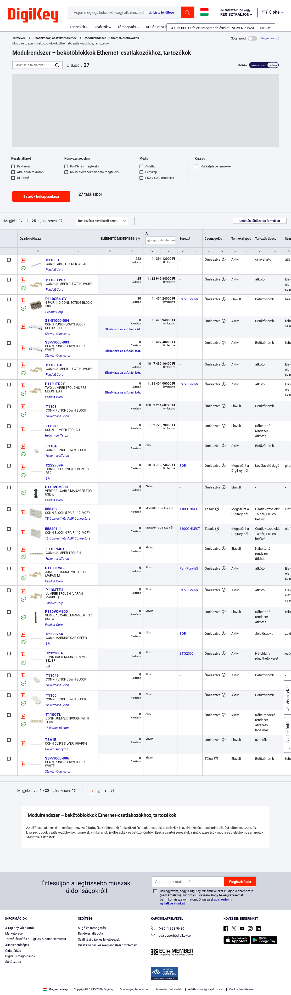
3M (48, 478)
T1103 (51, 406)
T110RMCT (55, 549)
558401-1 (53, 529)
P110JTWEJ (55, 568)
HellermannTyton (57, 416)
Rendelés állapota (90, 933)
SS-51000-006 (57, 758)
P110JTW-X (56, 280)
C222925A (54, 634)
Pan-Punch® (189, 299)
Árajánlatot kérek (160, 27)
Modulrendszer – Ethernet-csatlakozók (112, 38)
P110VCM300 (56, 487)
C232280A (54, 653)
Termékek (77, 27)
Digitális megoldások (20, 956)
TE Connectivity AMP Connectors (67, 518)
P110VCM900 (56, 611)
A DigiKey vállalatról (19, 928)
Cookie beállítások (241, 989)
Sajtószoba (13, 962)
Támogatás (126, 27)
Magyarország (55, 989)
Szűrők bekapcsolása (41, 196)
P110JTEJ (54, 590)
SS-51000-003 (57, 342)
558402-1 (53, 509)
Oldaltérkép (13, 951)
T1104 (51, 446)
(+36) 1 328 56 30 (167, 928)
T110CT (51, 426)
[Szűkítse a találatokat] (33, 65)
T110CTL (53, 714)
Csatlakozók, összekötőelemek (54, 38)
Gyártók (101, 27)
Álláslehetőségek (17, 945)
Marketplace (14, 933)
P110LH (52, 260)
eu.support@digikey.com (172, 936)
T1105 (51, 695)
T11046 (52, 675)
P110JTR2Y (55, 384)
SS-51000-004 (57, 320)
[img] (33, 15)
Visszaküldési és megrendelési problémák (107, 945)
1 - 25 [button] (31, 221)
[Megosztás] (270, 38)
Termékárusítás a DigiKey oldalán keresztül (35, 939)
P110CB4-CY (56, 299)
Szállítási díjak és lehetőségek (99, 939)
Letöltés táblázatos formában (259, 221)
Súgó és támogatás (92, 928)
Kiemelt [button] (103, 221)
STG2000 (186, 653)
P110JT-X (54, 365)
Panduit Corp (55, 270)
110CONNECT (190, 509)
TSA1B (51, 740)
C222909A (54, 465)
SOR (183, 466)
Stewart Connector (57, 334)
